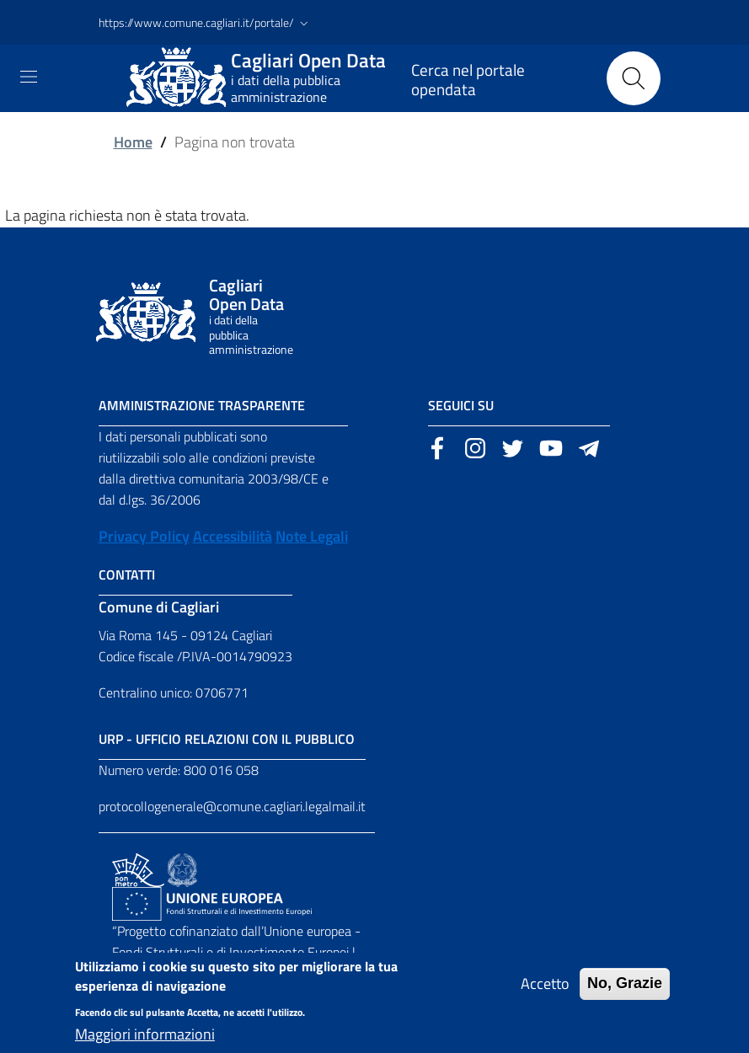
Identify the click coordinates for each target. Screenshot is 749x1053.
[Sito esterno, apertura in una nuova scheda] (437, 446)
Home (133, 142)
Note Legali (312, 536)
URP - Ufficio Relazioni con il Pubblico (227, 739)
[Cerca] (634, 78)
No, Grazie (624, 994)
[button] (205, 23)
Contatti (127, 574)
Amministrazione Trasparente (202, 405)
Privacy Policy (144, 536)
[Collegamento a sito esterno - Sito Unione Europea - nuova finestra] (212, 902)
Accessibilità (232, 536)
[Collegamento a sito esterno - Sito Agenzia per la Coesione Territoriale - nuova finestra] (182, 868)
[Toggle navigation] (29, 77)
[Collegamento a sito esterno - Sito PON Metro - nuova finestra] (138, 868)
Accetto (545, 994)
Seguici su (461, 405)
